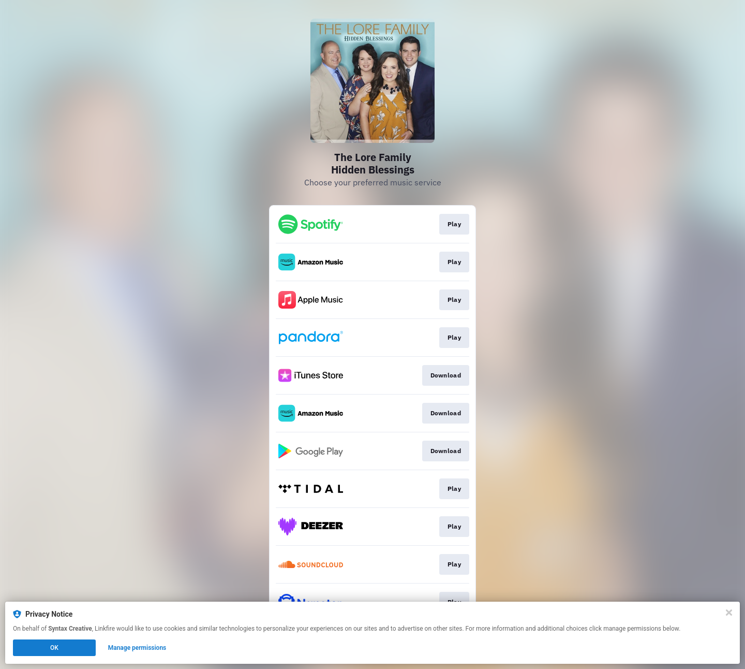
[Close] (729, 612)
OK (54, 647)
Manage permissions (137, 647)
